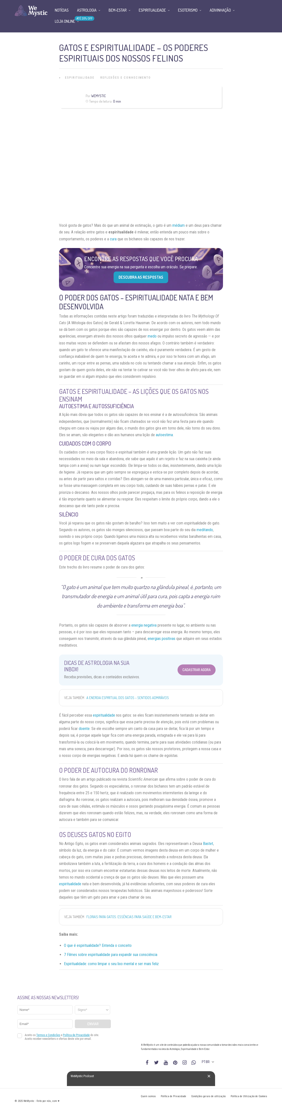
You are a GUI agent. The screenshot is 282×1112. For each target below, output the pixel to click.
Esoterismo (188, 10)
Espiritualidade (79, 77)
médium (178, 225)
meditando (205, 529)
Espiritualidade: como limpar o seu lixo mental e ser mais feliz (111, 963)
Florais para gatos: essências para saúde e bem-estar (128, 917)
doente (84, 728)
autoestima (164, 434)
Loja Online (65, 21)
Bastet (208, 843)
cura (113, 239)
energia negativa (144, 625)
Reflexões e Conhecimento (125, 77)
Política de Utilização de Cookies (249, 1096)
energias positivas (161, 638)
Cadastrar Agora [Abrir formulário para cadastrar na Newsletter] (196, 670)
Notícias (62, 10)
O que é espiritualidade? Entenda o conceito (98, 945)
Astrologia (87, 10)
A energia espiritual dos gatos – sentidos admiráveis (127, 698)
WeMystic (98, 96)
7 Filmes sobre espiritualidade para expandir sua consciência (110, 954)
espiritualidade (104, 715)
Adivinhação (220, 10)
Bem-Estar (118, 10)
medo (152, 336)
